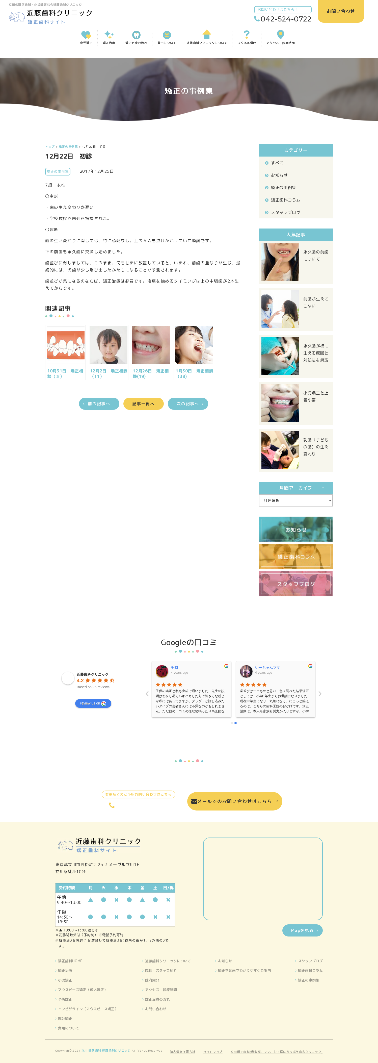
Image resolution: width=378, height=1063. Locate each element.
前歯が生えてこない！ (316, 302)
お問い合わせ (155, 1008)
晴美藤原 (262, 668)
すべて (277, 163)
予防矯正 (65, 999)
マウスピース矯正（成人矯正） (82, 989)
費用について (68, 1028)
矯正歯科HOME (70, 960)
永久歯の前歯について (316, 255)
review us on (93, 703)
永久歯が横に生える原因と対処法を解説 (316, 353)
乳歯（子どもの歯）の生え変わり (316, 447)
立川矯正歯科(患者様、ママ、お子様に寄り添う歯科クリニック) (277, 1052)
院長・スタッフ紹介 (161, 970)
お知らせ (279, 175)
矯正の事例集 (283, 187)
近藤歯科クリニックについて (168, 960)
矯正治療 (65, 970)
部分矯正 (65, 1018)
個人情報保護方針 (182, 1052)
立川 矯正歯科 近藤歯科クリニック (106, 1050)
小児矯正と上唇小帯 (316, 396)
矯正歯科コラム (285, 200)
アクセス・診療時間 (161, 989)
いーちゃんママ (183, 668)
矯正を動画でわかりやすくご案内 (244, 970)
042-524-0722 (284, 19)
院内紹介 (152, 980)
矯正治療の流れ (157, 999)
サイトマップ (213, 1052)
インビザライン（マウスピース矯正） (88, 1008)
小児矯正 (65, 980)
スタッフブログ (285, 212)
